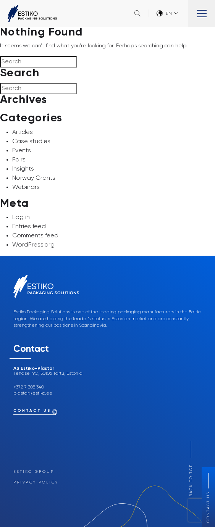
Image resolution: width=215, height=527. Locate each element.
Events (21, 151)
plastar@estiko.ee (32, 393)
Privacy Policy (35, 482)
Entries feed (29, 227)
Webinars (26, 187)
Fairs (19, 160)
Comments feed (35, 236)
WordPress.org (33, 245)
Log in (21, 217)
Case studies (31, 142)
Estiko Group (33, 472)
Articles (22, 132)
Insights (23, 169)
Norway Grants (33, 178)
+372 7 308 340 (28, 387)
